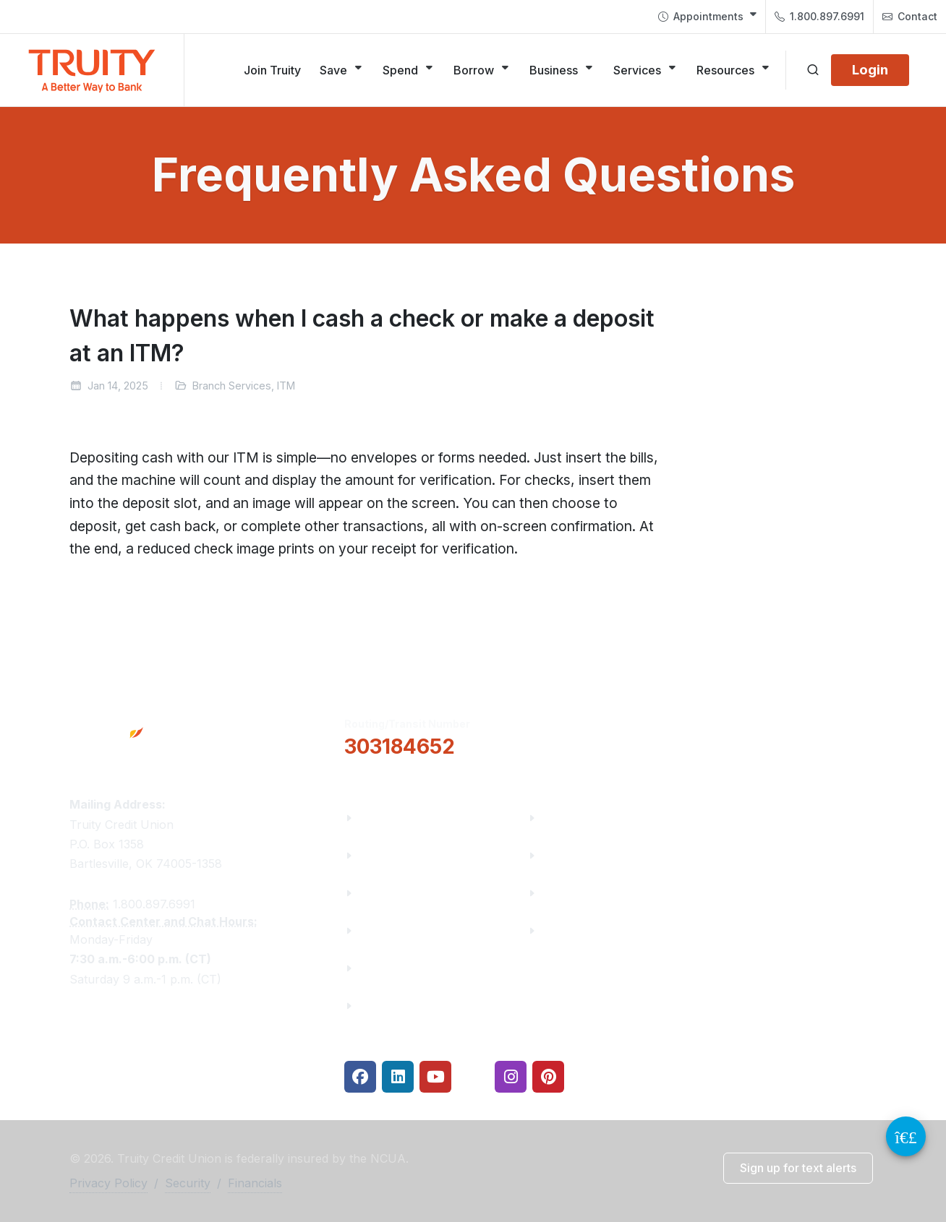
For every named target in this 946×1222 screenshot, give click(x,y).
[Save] (341, 70)
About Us (385, 817)
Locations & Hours (780, 735)
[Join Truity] (272, 70)
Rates (558, 892)
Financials (388, 1005)
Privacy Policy (108, 1183)
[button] (600, 736)
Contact (909, 17)
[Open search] (813, 70)
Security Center (586, 930)
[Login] (870, 70)
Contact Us (390, 968)
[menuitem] (707, 16)
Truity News (393, 855)
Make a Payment (590, 855)
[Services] (645, 70)
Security (187, 1183)
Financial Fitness (590, 817)
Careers (381, 892)
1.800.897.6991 (819, 17)
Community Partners (418, 930)
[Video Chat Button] (906, 1136)
